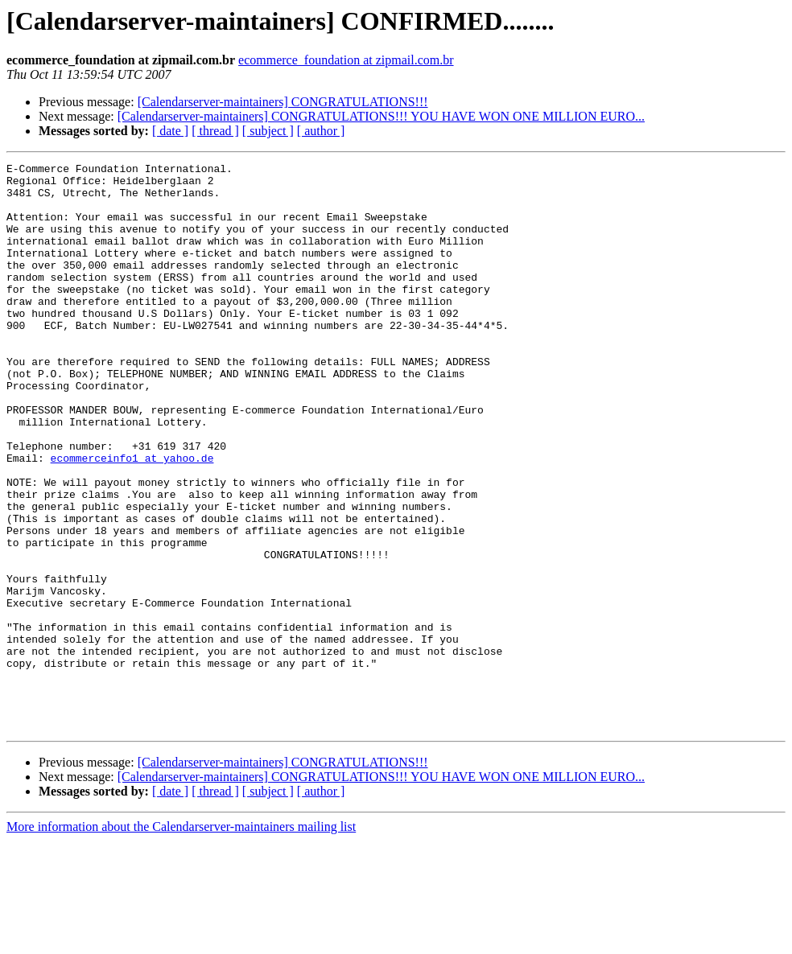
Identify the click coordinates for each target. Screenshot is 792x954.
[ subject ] (268, 131)
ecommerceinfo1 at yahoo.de (132, 518)
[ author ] (321, 131)
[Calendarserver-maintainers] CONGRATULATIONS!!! (283, 102)
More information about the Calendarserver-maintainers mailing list (181, 940)
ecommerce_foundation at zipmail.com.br (345, 60)
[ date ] (170, 131)
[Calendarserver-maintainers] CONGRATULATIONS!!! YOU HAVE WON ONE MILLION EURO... (381, 116)
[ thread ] (215, 131)
